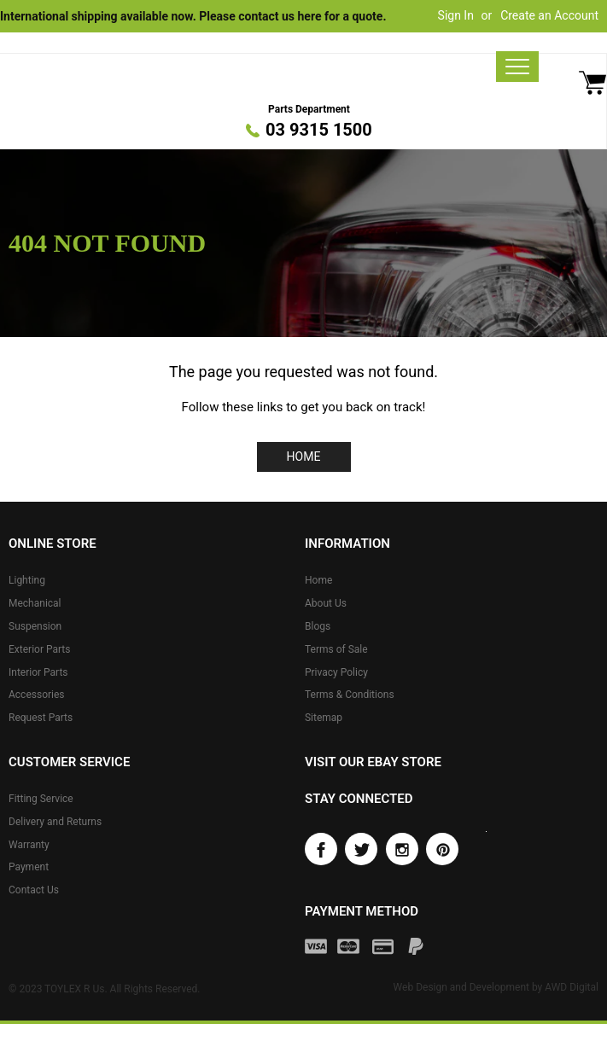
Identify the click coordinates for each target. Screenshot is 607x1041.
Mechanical (35, 603)
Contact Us (34, 890)
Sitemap (323, 718)
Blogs (317, 626)
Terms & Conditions (349, 695)
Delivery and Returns (55, 822)
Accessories (37, 695)
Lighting (27, 580)
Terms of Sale (336, 649)
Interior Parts (38, 672)
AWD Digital (571, 987)
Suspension (35, 626)
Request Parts (41, 718)
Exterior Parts (39, 649)
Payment (29, 867)
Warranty (29, 845)
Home (304, 456)
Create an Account (549, 15)
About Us (326, 603)
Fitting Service (41, 799)
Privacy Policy (336, 672)
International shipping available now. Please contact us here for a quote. (193, 16)
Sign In (456, 15)
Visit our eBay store (373, 762)
